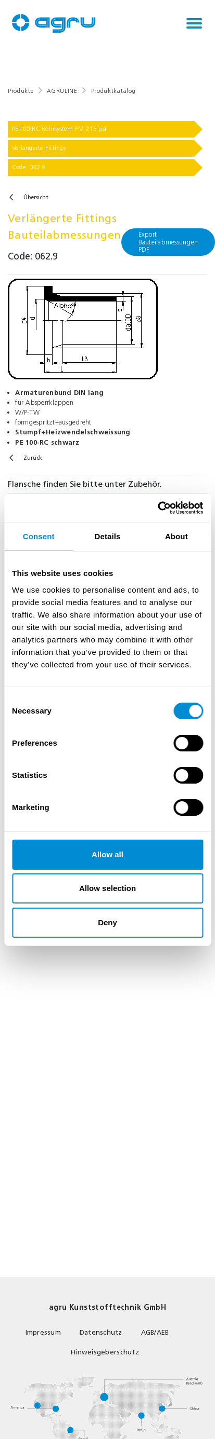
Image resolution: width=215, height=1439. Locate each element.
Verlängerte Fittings (39, 148)
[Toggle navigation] (194, 23)
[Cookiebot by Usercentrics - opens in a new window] (157, 508)
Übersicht (35, 197)
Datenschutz (101, 1332)
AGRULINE (62, 91)
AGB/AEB (155, 1332)
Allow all (107, 854)
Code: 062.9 (29, 167)
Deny (107, 922)
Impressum (43, 1332)
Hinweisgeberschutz (105, 1352)
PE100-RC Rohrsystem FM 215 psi (59, 128)
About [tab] (176, 536)
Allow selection (107, 888)
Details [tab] (108, 536)
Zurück (32, 458)
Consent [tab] (39, 536)
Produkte (20, 91)
